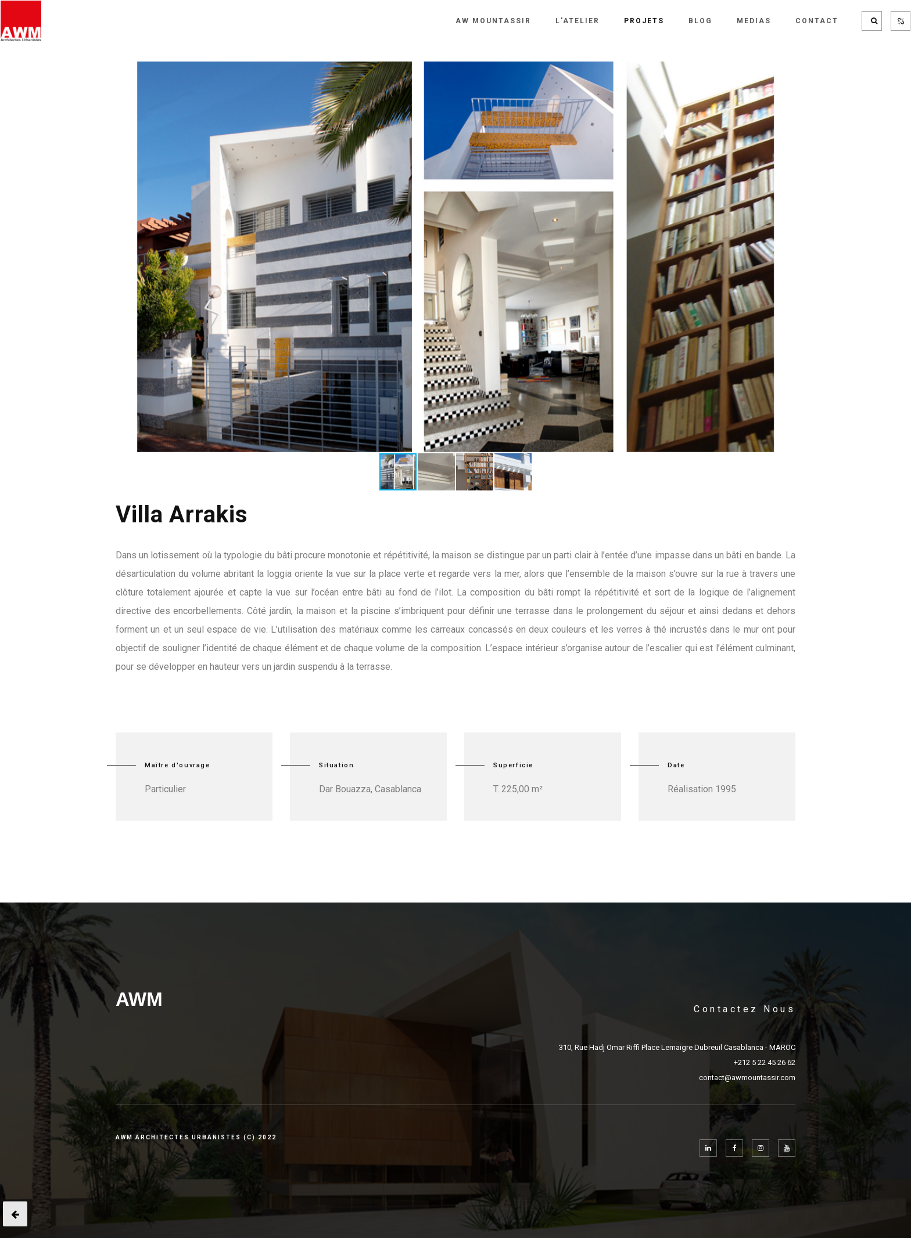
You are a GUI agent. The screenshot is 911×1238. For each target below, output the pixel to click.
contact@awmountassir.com (747, 1077)
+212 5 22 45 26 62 (764, 1062)
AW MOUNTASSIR (493, 21)
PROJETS (644, 21)
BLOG (700, 21)
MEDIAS (754, 21)
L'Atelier (577, 21)
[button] (764, 72)
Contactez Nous (744, 1009)
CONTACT (816, 21)
